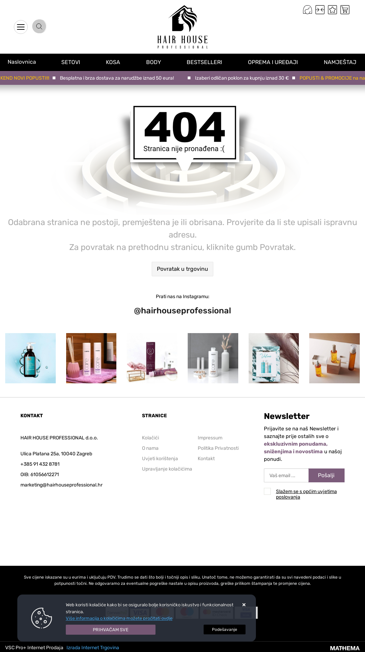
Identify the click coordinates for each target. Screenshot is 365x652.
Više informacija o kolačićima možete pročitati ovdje (119, 618)
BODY (154, 62)
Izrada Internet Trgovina (92, 648)
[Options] (225, 629)
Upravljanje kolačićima (167, 469)
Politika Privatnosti (218, 448)
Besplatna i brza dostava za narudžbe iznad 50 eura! (118, 78)
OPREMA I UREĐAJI (274, 62)
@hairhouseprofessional (182, 310)
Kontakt (206, 459)
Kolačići (150, 438)
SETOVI (71, 62)
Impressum (210, 438)
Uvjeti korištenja (160, 459)
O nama (150, 448)
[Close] (111, 630)
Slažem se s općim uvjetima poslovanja (306, 494)
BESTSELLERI (205, 62)
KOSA (114, 62)
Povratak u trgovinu (182, 269)
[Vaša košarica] (344, 9)
